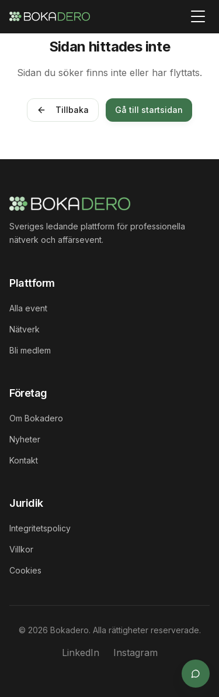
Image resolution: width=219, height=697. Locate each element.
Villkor (21, 549)
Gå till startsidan (149, 110)
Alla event (28, 308)
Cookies (25, 570)
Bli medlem (30, 350)
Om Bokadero (36, 418)
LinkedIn (80, 652)
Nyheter (24, 439)
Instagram (135, 652)
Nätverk (24, 329)
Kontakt (23, 460)
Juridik (26, 503)
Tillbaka (63, 110)
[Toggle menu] (198, 16)
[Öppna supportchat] (196, 674)
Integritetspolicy (40, 528)
